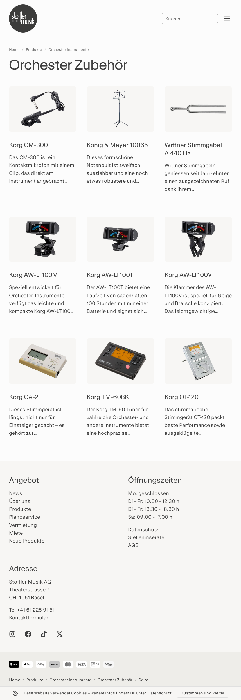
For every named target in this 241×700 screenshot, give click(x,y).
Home (14, 49)
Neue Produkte (26, 540)
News (15, 493)
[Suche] (190, 18)
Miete (16, 533)
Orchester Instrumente (68, 49)
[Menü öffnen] (227, 18)
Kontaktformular (28, 617)
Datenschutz (143, 529)
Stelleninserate (146, 537)
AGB (133, 545)
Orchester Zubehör (115, 679)
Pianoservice (24, 517)
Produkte (34, 49)
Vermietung (23, 525)
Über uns (19, 501)
